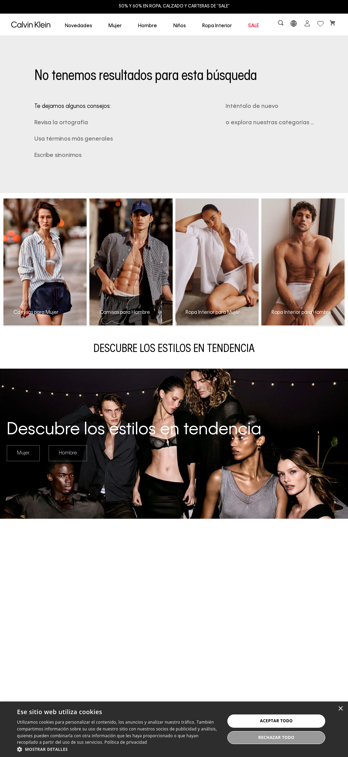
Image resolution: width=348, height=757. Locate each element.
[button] (281, 24)
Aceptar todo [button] (276, 721)
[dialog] (174, 729)
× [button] (340, 708)
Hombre (68, 453)
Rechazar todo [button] (276, 737)
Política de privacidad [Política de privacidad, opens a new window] (125, 742)
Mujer (23, 453)
